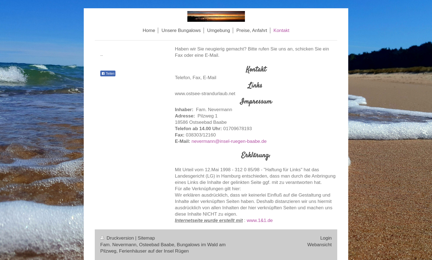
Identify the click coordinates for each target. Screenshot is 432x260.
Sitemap (146, 238)
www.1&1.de (260, 220)
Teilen (107, 74)
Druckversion (117, 238)
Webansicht (319, 244)
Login (326, 238)
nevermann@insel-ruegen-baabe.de (228, 141)
